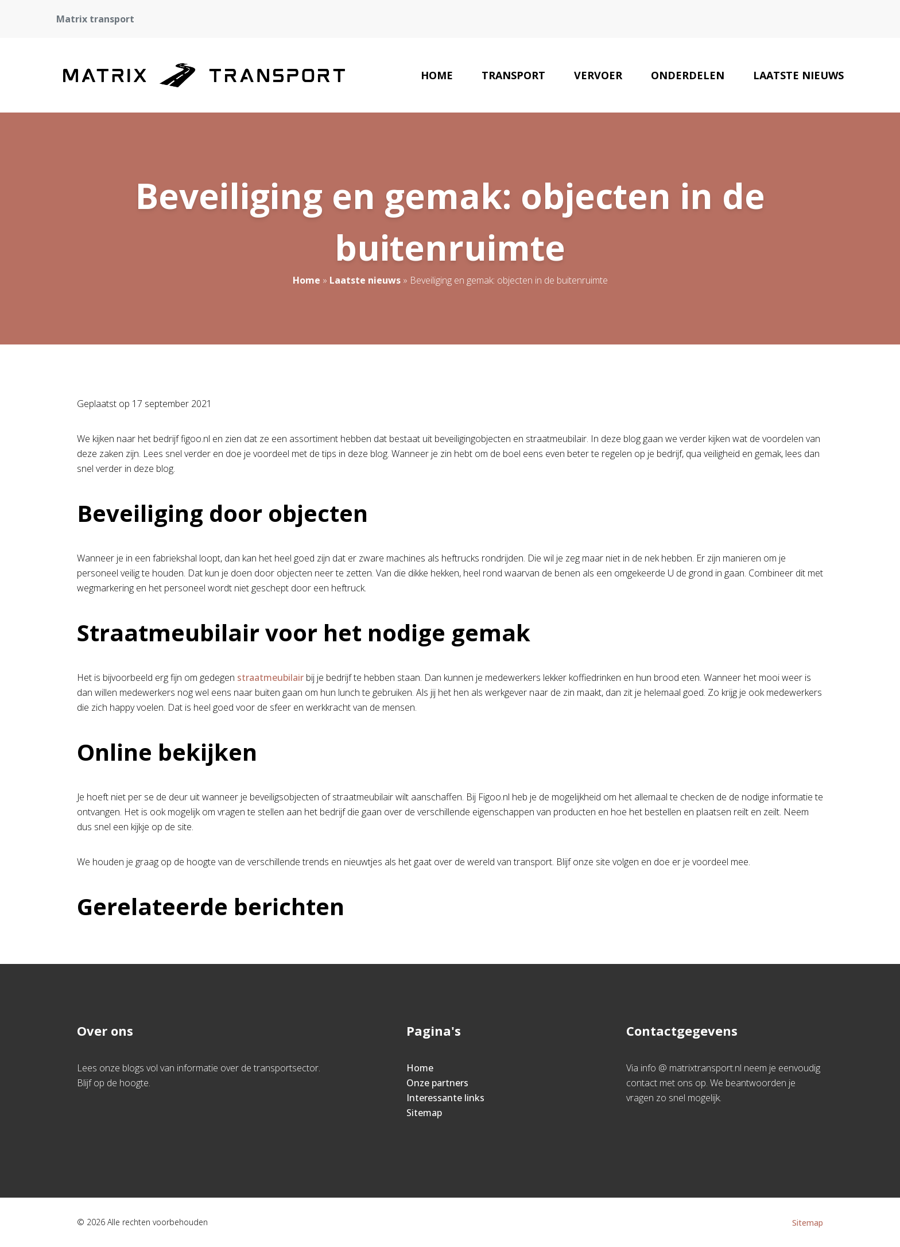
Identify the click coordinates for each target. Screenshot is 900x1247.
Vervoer (598, 75)
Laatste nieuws (798, 75)
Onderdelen (687, 75)
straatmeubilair (270, 677)
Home (437, 75)
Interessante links (445, 1097)
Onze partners (437, 1082)
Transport (513, 75)
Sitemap (424, 1112)
